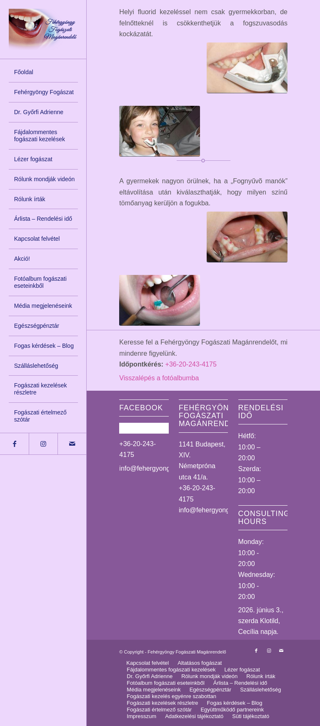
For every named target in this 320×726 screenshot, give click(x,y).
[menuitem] (43, 72)
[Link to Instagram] (43, 443)
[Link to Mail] (72, 443)
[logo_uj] (43, 29)
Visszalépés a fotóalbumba (159, 378)
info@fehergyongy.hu (150, 468)
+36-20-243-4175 (191, 364)
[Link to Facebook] (14, 443)
